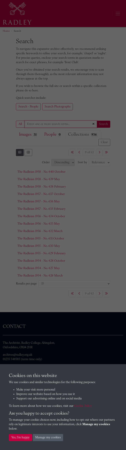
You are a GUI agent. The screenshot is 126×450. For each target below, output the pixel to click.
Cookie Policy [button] (83, 406)
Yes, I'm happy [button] (20, 437)
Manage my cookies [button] (48, 437)
